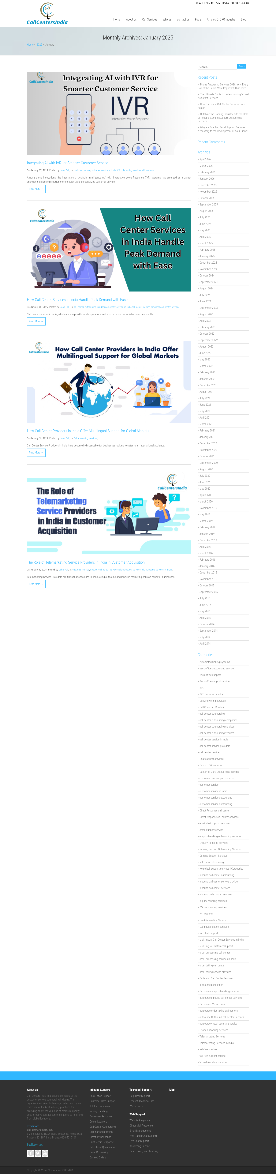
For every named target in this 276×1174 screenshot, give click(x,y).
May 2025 (205, 230)
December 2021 (208, 385)
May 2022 (205, 359)
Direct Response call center (214, 810)
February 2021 (207, 430)
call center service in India (118, 307)
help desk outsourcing (212, 862)
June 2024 (205, 301)
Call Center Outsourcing (103, 1126)
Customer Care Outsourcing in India (219, 771)
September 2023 (209, 308)
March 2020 (206, 501)
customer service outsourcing (216, 797)
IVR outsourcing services (129, 170)
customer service (82, 170)
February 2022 (207, 372)
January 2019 (207, 534)
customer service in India (103, 170)
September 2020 (209, 463)
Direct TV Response (100, 1137)
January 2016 (207, 566)
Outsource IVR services (212, 1004)
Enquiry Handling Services (214, 843)
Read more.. (33, 1126)
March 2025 (206, 243)
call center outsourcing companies (218, 720)
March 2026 (206, 165)
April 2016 (205, 546)
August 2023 (206, 314)
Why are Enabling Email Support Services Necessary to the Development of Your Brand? (223, 129)
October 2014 (207, 624)
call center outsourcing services (217, 726)
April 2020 (205, 495)
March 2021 (206, 424)
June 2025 (205, 224)
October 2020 (207, 456)
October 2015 (207, 585)
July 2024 (205, 295)
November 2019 (208, 508)
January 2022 (207, 379)
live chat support (209, 933)
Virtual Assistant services (213, 1062)
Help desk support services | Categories (221, 868)
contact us (183, 19)
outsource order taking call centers (219, 1010)
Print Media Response (102, 1142)
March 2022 (206, 366)
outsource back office (211, 985)
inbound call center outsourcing (217, 875)
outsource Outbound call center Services (222, 1017)
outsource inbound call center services (221, 997)
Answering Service (139, 1146)
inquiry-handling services (213, 901)
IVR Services (136, 1106)
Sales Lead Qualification (103, 1147)
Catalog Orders (98, 1157)
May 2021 (205, 411)
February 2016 (207, 559)
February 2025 (207, 249)
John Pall (64, 170)
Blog (243, 19)
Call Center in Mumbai (212, 707)
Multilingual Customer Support (216, 946)
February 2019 (207, 527)
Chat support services (212, 759)
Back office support (210, 675)
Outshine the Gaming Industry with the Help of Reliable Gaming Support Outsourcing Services (223, 117)
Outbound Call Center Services (216, 978)
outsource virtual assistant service (218, 1023)
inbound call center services (103, 569)
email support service (211, 830)
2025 (39, 44)
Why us (167, 19)
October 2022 (207, 333)
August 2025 (206, 211)
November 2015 (208, 579)
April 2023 (205, 320)
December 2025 (208, 185)
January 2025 (207, 256)
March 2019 (206, 521)
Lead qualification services (214, 926)
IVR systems (147, 170)
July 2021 (205, 398)
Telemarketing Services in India (156, 569)
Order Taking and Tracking (143, 1151)
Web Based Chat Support (143, 1136)
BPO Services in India (211, 694)
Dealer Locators (98, 1121)
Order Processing (99, 1152)
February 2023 (207, 327)
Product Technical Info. (142, 1101)
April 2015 (205, 617)
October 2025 (207, 198)
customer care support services (217, 778)
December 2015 (208, 572)
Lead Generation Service (213, 920)
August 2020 (206, 469)
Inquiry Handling (99, 1111)
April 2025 (205, 237)
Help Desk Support (139, 1096)
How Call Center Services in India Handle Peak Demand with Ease (77, 299)
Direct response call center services (219, 817)
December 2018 (208, 540)
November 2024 (208, 269)
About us (131, 19)
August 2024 (206, 288)
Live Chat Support (139, 1141)
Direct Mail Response (141, 1125)
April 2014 (205, 643)
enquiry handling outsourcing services (220, 836)
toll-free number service (213, 1056)
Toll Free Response (100, 1106)
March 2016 (206, 553)
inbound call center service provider (219, 881)
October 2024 (207, 275)
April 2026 (205, 159)
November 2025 (208, 191)
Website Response (139, 1120)
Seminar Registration (101, 1132)
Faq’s (198, 19)
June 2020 (205, 482)
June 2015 (205, 605)
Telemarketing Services (129, 569)
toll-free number (208, 1049)
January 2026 (207, 178)
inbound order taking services (216, 894)
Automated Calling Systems (215, 662)
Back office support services (215, 681)
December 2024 (208, 262)
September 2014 (209, 630)
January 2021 (207, 437)
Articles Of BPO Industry (221, 19)
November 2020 (208, 450)
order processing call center (215, 952)
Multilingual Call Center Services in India (222, 939)
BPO (202, 688)
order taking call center (212, 965)
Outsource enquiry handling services (219, 991)
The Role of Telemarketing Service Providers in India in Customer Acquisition (86, 562)
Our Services (149, 19)
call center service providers (146, 307)
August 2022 (206, 346)
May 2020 (205, 488)
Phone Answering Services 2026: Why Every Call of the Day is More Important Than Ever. (223, 86)
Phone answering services (214, 1030)
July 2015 (205, 598)
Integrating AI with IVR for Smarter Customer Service (67, 163)
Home (116, 19)
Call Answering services (85, 438)
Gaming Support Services (213, 855)
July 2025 (205, 217)
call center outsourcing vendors (89, 307)
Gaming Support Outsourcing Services (220, 849)
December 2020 (208, 443)
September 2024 (209, 282)
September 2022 (209, 340)
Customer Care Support (103, 1101)
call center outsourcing (212, 713)
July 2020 (205, 475)
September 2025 (209, 204)
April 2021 (205, 417)
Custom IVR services (211, 765)
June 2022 (205, 353)
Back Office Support (100, 1096)
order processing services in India (218, 959)
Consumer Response (101, 1116)
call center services (170, 307)
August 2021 (206, 391)
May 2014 (205, 637)
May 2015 (205, 611)
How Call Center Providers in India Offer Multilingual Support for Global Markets (88, 431)
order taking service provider (215, 972)
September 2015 (209, 592)
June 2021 (205, 404)
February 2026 (207, 172)
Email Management (140, 1130)
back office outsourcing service (217, 668)
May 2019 (205, 514)
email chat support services (215, 823)
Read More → (36, 188)
